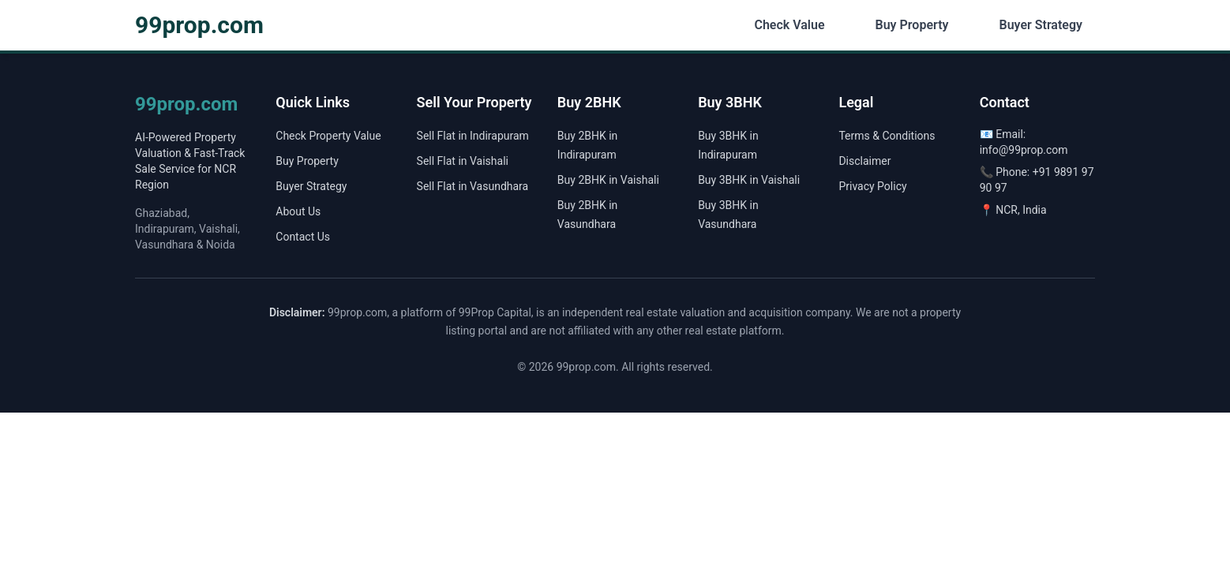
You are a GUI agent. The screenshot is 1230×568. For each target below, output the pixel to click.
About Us (298, 211)
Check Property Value (328, 135)
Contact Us (303, 236)
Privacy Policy (872, 186)
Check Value (789, 24)
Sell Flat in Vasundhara (473, 186)
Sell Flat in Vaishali (462, 161)
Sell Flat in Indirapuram (473, 135)
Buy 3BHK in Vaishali (749, 180)
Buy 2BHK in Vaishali (608, 180)
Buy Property (912, 24)
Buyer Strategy (1040, 24)
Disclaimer (864, 161)
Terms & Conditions (886, 135)
